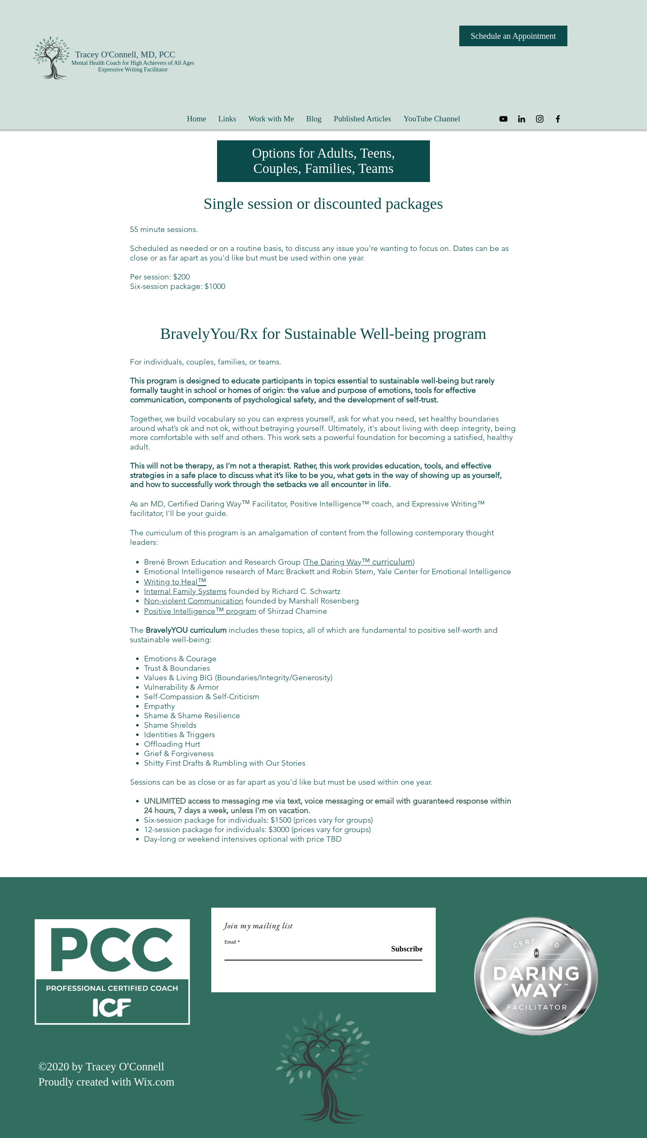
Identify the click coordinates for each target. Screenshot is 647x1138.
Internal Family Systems (185, 591)
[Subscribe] (402, 949)
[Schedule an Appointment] (513, 36)
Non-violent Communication (193, 601)
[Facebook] (558, 119)
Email (230, 941)
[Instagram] (540, 119)
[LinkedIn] (522, 119)
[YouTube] (503, 119)
